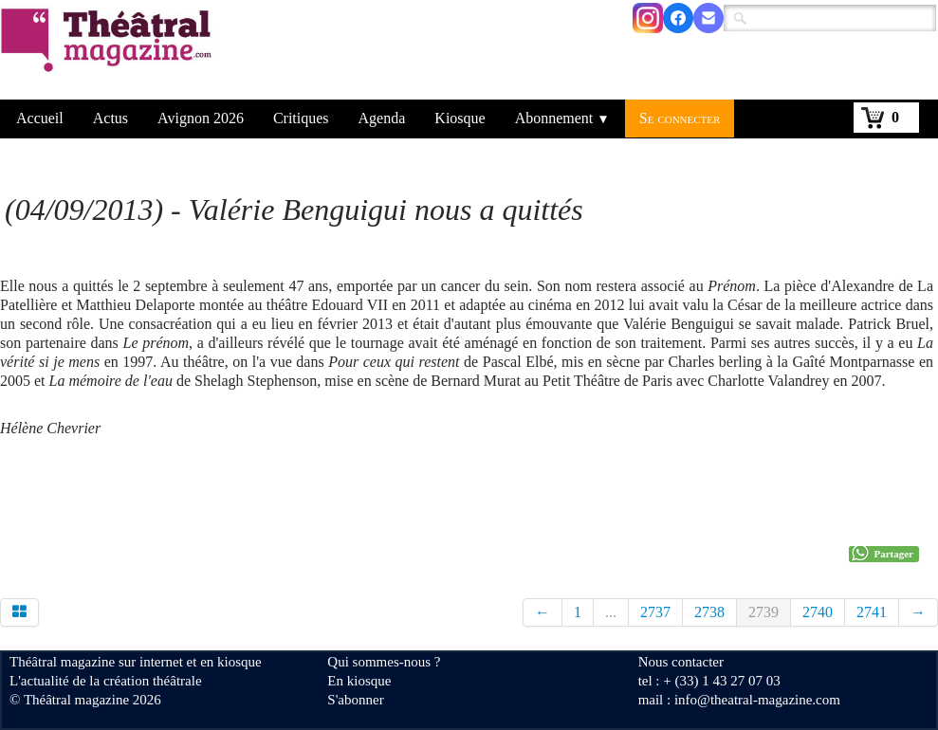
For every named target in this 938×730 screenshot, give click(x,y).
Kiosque (459, 118)
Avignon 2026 (200, 118)
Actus (110, 118)
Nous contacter (681, 661)
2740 (817, 612)
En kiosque (359, 680)
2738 (709, 612)
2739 (763, 612)
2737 (655, 612)
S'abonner (355, 699)
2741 (871, 612)
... (610, 612)
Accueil (40, 118)
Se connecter (680, 118)
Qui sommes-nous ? (383, 661)
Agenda (382, 118)
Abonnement (562, 118)
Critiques (301, 118)
